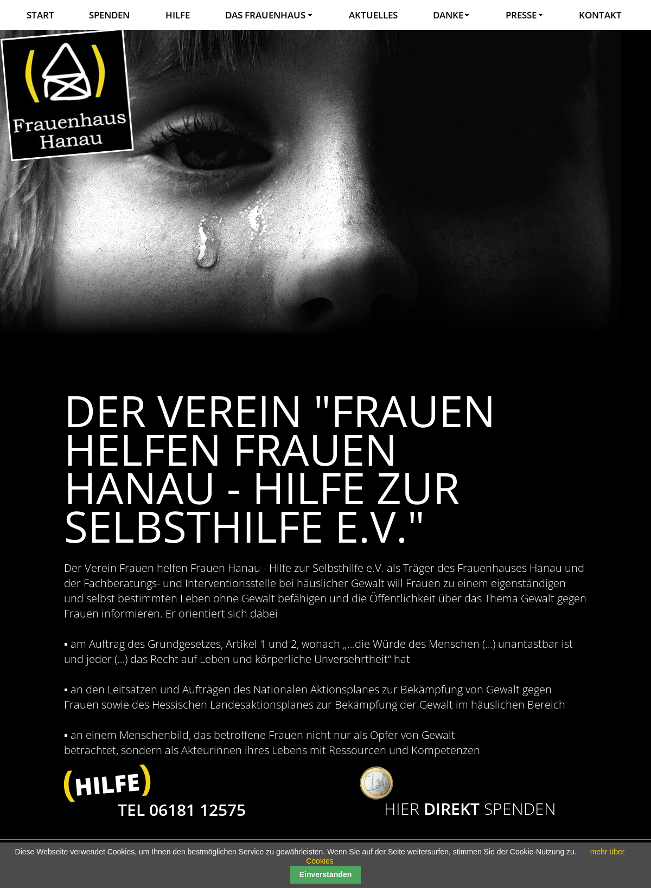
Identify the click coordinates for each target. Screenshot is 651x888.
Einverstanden (325, 874)
